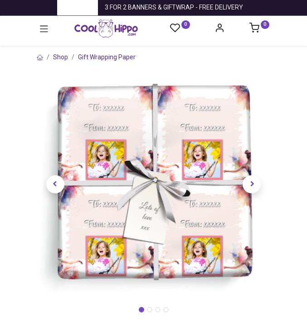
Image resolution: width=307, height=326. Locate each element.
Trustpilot (77, 7)
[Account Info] (219, 29)
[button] (55, 184)
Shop (60, 57)
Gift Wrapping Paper (107, 57)
